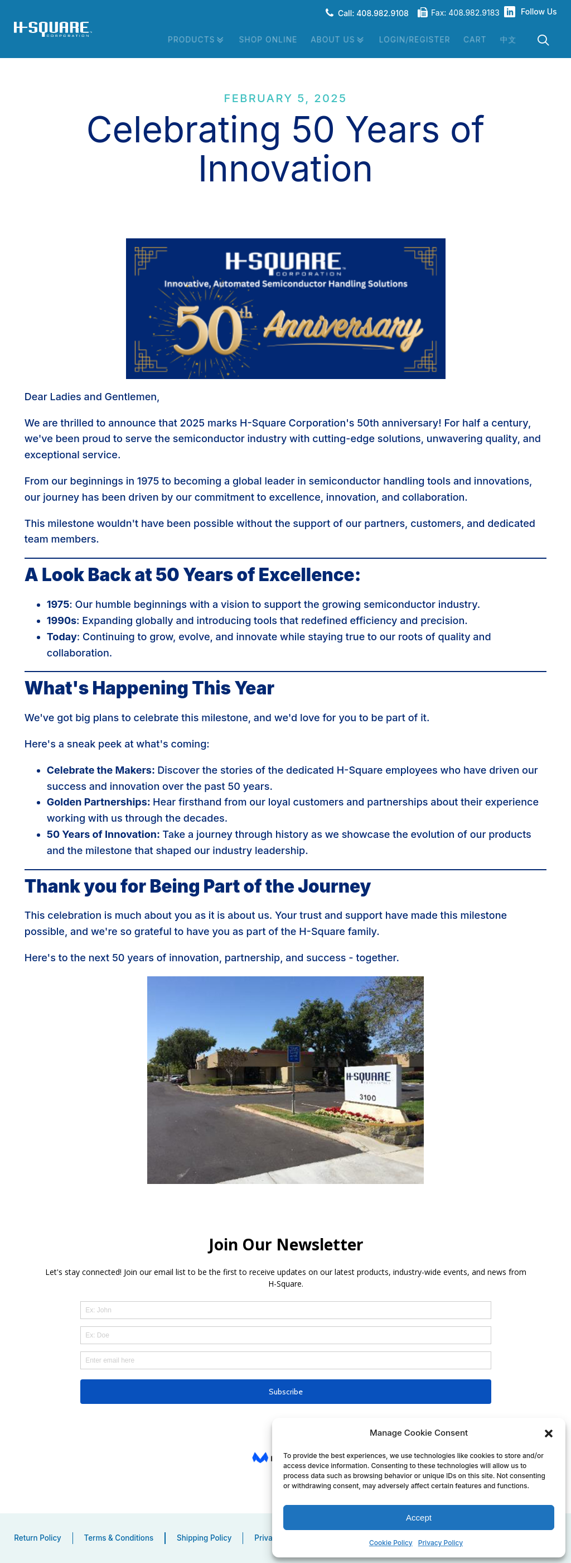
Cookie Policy (391, 1542)
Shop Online (266, 39)
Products (193, 40)
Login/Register (414, 39)
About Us (337, 40)
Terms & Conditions (119, 1537)
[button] (548, 1433)
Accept (419, 1517)
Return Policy (37, 1537)
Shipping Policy (204, 1537)
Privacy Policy (440, 1542)
